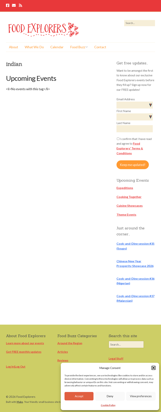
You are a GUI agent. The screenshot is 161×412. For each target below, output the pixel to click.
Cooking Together (129, 197)
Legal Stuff (116, 358)
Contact (100, 47)
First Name (123, 111)
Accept (79, 396)
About (13, 47)
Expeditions (124, 188)
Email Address (125, 99)
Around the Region (69, 343)
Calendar (57, 47)
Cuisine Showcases (129, 205)
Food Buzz (77, 47)
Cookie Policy (108, 405)
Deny (110, 396)
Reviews (62, 360)
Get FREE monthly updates (23, 351)
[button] (153, 368)
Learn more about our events (25, 343)
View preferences (141, 396)
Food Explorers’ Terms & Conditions (129, 148)
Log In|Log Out (15, 366)
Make (20, 401)
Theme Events (126, 214)
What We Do (34, 47)
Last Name (123, 123)
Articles (62, 351)
